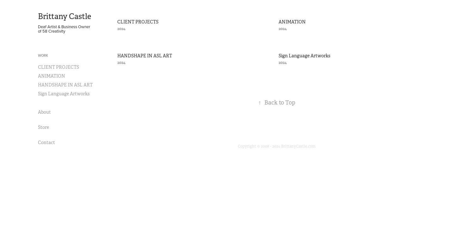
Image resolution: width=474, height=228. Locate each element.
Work (43, 55)
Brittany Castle (64, 16)
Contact (46, 142)
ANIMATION (51, 76)
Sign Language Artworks (63, 94)
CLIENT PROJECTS (58, 67)
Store (43, 127)
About (44, 112)
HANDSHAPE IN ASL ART (65, 85)
